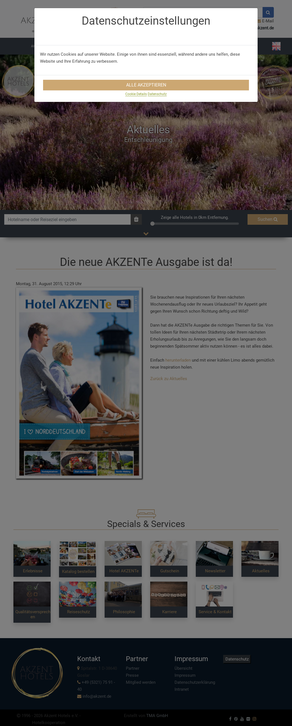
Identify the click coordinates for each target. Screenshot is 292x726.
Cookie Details (136, 94)
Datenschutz (157, 94)
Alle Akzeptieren (146, 85)
